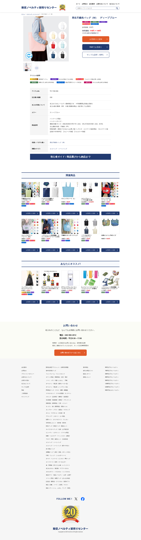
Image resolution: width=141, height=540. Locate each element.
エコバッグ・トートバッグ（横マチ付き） (58, 445)
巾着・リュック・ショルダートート (56, 455)
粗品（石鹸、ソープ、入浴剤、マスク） (57, 484)
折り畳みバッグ (50, 449)
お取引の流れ (25, 380)
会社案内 (92, 4)
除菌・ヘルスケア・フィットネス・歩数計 (58, 436)
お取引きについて (102, 4)
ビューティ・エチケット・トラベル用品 (57, 432)
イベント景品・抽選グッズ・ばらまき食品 (58, 478)
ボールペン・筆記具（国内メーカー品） (57, 383)
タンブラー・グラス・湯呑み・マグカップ (58, 409)
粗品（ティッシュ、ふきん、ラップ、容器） (58, 488)
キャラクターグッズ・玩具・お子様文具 (57, 429)
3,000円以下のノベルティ (112, 387)
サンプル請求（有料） (96, 55)
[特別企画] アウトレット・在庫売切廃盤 (57, 367)
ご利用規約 (24, 393)
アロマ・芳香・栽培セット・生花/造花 (57, 439)
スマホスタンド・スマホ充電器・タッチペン (58, 393)
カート (78, 4)
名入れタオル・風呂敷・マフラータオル (57, 468)
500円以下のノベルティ (112, 380)
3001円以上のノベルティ (112, 390)
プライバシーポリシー (27, 374)
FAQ (22, 390)
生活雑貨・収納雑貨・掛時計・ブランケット (58, 400)
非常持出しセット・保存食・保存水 (56, 422)
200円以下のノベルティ (112, 374)
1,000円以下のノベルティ (112, 383)
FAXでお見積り (96, 47)
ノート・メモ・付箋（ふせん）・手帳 (56, 380)
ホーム (23, 14)
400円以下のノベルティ (112, 377)
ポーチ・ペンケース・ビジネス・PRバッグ (58, 458)
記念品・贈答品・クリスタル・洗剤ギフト (58, 481)
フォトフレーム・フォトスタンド (55, 374)
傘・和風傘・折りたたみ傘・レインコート (58, 465)
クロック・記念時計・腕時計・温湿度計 (57, 396)
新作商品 (85, 367)
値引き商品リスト (88, 370)
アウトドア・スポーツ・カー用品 (55, 416)
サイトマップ (25, 396)
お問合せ (85, 4)
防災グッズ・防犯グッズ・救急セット (56, 426)
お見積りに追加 (95, 39)
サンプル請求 (25, 387)
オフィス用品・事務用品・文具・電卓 (56, 377)
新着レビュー (87, 377)
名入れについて (114, 4)
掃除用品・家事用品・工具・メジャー (56, 403)
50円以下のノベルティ (111, 367)
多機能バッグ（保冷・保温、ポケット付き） (58, 452)
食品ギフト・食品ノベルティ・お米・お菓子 (58, 475)
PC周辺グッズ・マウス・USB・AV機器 (57, 390)
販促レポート (87, 374)
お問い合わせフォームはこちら (70, 352)
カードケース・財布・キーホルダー (56, 462)
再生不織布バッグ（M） (57, 142)
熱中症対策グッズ (51, 370)
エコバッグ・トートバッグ (33, 14)
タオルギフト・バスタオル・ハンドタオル (58, 471)
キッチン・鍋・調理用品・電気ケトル (56, 406)
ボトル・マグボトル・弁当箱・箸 (55, 413)
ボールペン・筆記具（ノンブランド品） (57, 387)
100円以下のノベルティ (112, 370)
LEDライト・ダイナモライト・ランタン (57, 419)
